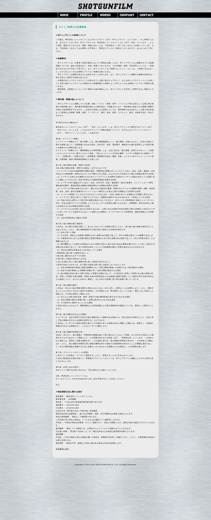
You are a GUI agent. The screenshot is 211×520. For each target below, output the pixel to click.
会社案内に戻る (62, 449)
